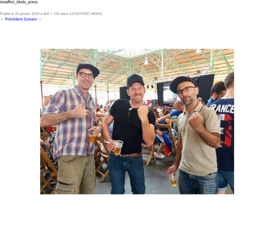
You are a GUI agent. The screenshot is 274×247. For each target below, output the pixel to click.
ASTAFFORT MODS (85, 14)
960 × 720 (51, 14)
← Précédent (11, 19)
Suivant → (33, 19)
